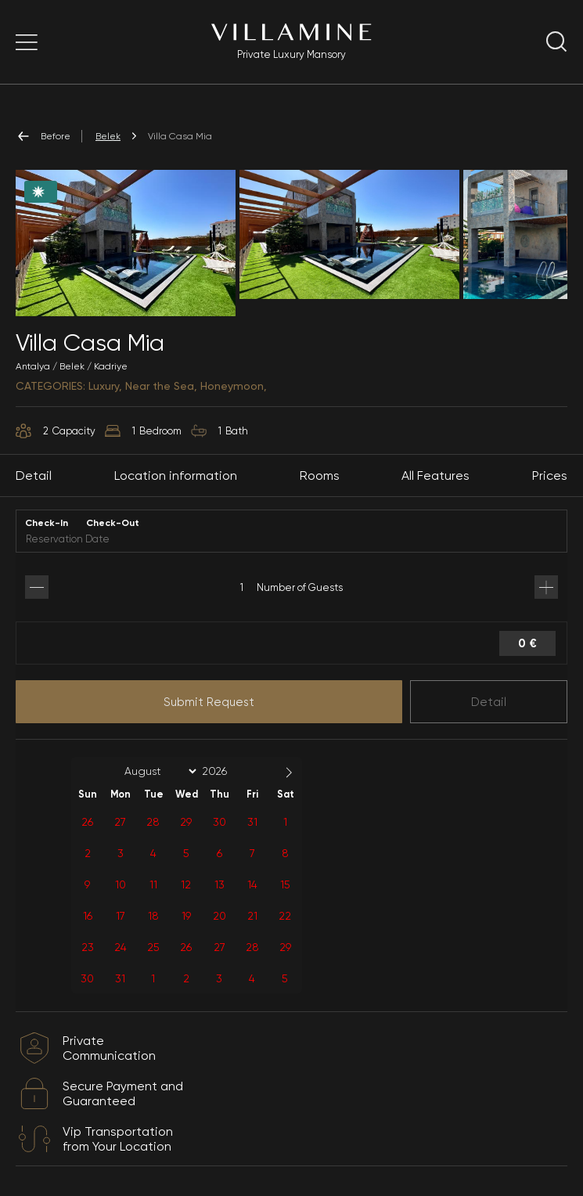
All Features (435, 458)
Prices (549, 458)
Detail (488, 685)
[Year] (227, 753)
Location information (175, 458)
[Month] (158, 754)
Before (43, 136)
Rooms (320, 458)
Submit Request (209, 685)
